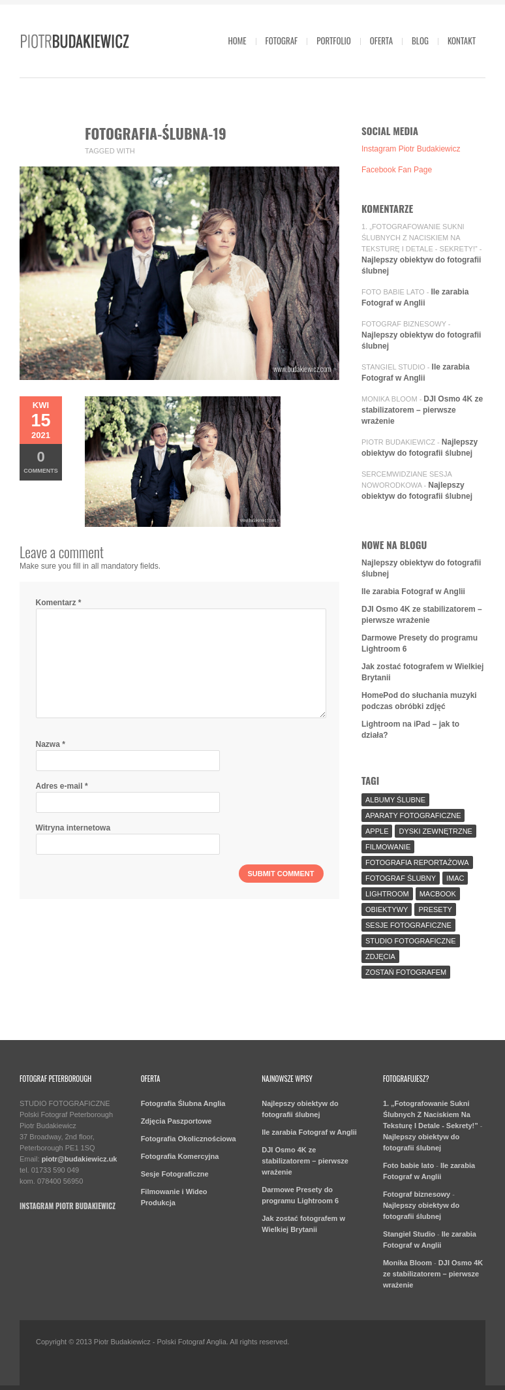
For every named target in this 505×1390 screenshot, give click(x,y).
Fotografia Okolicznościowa (188, 1139)
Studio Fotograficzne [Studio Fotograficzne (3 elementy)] (410, 941)
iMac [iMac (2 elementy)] (455, 878)
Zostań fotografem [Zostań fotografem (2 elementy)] (405, 972)
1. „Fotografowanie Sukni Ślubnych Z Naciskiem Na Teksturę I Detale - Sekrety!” (419, 238)
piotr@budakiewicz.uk (79, 1159)
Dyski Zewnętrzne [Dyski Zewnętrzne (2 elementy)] (435, 831)
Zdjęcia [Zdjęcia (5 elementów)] (380, 956)
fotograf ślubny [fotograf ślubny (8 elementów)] (400, 878)
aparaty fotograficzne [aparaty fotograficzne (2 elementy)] (413, 815)
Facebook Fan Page (396, 169)
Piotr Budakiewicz (398, 442)
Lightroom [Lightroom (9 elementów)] (387, 894)
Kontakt (462, 40)
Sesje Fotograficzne (175, 1174)
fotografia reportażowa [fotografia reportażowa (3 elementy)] (417, 862)
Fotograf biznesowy (403, 324)
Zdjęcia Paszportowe (176, 1121)
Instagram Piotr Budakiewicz (410, 148)
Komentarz (59, 602)
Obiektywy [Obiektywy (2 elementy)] (386, 909)
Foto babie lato (393, 292)
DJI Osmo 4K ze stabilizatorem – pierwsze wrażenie (422, 410)
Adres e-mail (62, 786)
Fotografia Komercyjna (180, 1156)
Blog (420, 40)
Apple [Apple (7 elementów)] (376, 831)
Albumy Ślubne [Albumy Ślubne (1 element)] (395, 800)
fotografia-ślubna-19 (155, 133)
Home (237, 40)
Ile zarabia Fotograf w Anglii (413, 591)
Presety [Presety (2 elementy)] (434, 909)
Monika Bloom (389, 399)
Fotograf (282, 40)
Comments (40, 461)
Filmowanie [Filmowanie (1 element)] (387, 847)
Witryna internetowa (73, 827)
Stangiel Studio (393, 367)
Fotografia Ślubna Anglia (183, 1103)
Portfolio (333, 40)
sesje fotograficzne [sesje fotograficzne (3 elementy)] (408, 925)
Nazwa (50, 744)
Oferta (381, 40)
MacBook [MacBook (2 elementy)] (438, 894)
